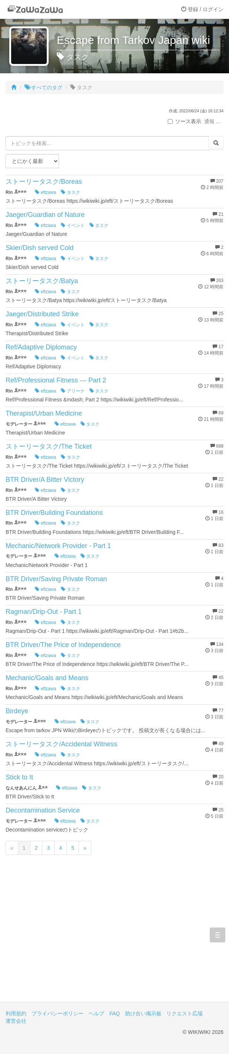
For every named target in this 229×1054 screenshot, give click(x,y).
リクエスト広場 (184, 1013)
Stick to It (19, 777)
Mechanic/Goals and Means (47, 678)
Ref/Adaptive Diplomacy (41, 347)
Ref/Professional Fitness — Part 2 (56, 380)
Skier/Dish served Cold (39, 248)
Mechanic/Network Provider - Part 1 (58, 546)
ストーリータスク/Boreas (44, 181)
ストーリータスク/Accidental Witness (61, 744)
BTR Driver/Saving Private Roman (56, 579)
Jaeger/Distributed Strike (42, 314)
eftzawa (45, 192)
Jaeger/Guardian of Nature (45, 214)
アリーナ (72, 391)
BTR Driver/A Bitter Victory (45, 479)
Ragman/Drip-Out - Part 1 (44, 611)
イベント (72, 225)
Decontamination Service (43, 810)
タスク (70, 192)
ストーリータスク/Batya (42, 281)
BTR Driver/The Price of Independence (63, 644)
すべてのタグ (43, 87)
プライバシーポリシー (58, 1013)
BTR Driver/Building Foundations (54, 512)
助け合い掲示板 (143, 1013)
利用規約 (16, 1013)
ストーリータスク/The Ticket (49, 446)
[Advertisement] (114, 939)
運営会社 (16, 1021)
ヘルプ (96, 1013)
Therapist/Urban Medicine (44, 413)
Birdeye (17, 711)
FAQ (114, 1013)
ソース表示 (184, 121)
